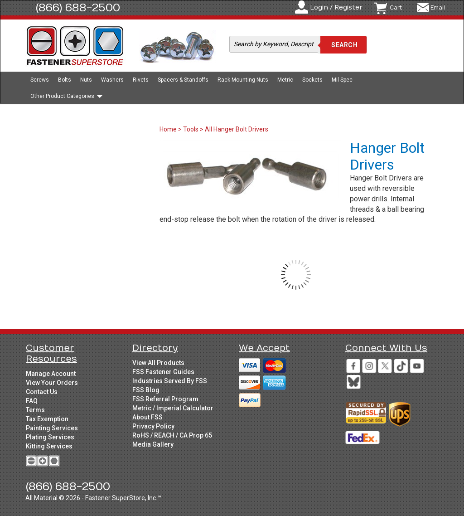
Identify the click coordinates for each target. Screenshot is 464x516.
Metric (285, 80)
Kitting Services (49, 446)
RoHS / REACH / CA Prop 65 (172, 435)
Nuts (86, 80)
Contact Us (42, 391)
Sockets (312, 80)
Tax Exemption (47, 419)
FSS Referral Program (165, 399)
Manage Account (51, 373)
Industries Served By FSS (169, 381)
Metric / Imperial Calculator (172, 408)
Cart (396, 8)
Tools (190, 129)
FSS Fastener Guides (163, 371)
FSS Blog (146, 390)
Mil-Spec (342, 80)
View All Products (158, 362)
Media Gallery (153, 444)
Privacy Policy (153, 426)
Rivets (141, 80)
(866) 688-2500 (78, 7)
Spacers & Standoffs (183, 80)
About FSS (147, 417)
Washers (112, 80)
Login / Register (336, 7)
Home (169, 129)
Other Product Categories (66, 96)
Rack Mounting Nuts (243, 80)
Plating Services (50, 437)
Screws (39, 80)
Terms (35, 410)
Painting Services (52, 428)
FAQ (32, 400)
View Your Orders (52, 382)
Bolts (64, 80)
